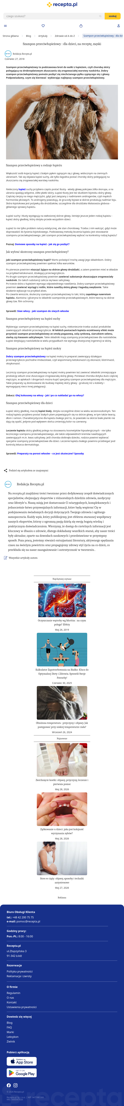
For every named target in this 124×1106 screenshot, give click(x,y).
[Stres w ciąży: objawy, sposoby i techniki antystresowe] (62, 858)
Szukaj (112, 16)
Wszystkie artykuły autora (23, 557)
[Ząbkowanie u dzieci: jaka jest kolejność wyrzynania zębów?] (62, 809)
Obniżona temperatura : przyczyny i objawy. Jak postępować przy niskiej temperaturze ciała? (62, 725)
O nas (10, 997)
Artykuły (43, 35)
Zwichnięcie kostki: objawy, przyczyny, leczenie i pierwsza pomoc (62, 782)
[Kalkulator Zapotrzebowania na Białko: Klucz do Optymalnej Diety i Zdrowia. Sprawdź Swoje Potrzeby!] (62, 649)
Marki (10, 1032)
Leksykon (12, 1037)
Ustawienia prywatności (22, 1007)
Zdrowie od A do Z (65, 35)
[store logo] (62, 4)
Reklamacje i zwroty (19, 976)
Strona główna (11, 35)
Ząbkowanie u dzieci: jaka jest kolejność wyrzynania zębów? (62, 831)
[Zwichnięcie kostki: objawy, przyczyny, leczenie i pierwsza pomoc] (62, 760)
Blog (28, 35)
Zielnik (11, 1041)
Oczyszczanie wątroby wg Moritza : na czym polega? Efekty (62, 622)
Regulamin (13, 993)
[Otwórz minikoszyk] (81, 26)
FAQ (9, 1027)
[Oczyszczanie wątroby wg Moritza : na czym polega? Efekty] (62, 600)
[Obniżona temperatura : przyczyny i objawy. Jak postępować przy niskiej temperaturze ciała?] (62, 703)
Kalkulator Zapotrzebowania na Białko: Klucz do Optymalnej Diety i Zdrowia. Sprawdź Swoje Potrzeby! (61, 673)
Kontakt (12, 1002)
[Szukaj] (100, 16)
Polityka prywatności (20, 971)
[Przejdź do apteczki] (43, 26)
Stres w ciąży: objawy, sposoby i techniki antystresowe (62, 880)
